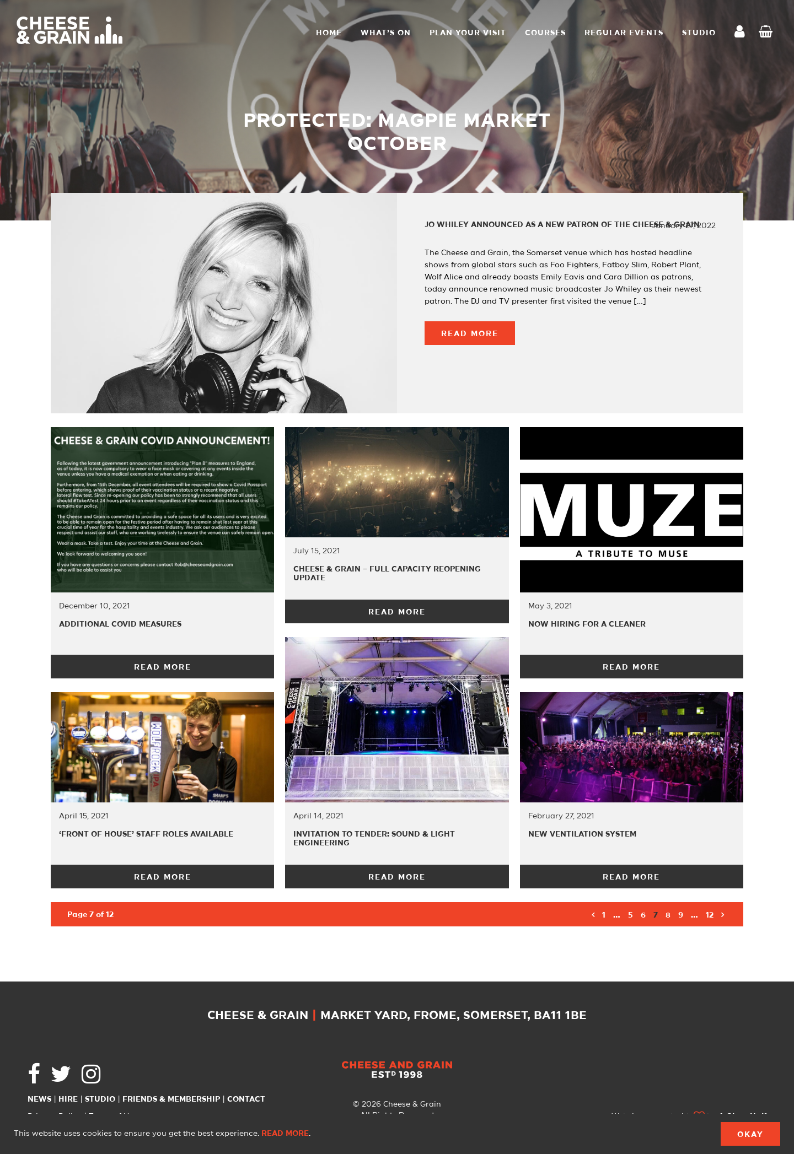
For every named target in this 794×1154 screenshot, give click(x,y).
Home (329, 33)
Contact (246, 1099)
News (39, 1099)
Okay (750, 1134)
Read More (469, 334)
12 (709, 915)
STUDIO (699, 33)
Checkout (768, 33)
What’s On (386, 33)
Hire (68, 1099)
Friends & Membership (171, 1099)
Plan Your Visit (468, 33)
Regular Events (623, 33)
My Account (742, 33)
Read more (285, 1133)
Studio (100, 1099)
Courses (545, 33)
